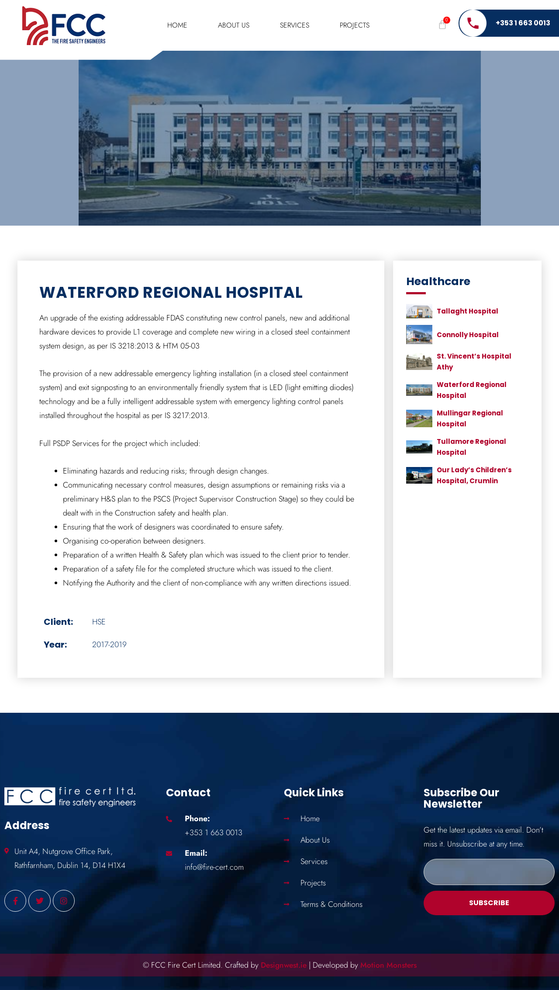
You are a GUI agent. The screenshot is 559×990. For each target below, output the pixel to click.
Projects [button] (354, 25)
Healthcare (438, 281)
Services (294, 25)
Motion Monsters (390, 965)
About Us (233, 25)
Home (177, 25)
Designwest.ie (282, 965)
